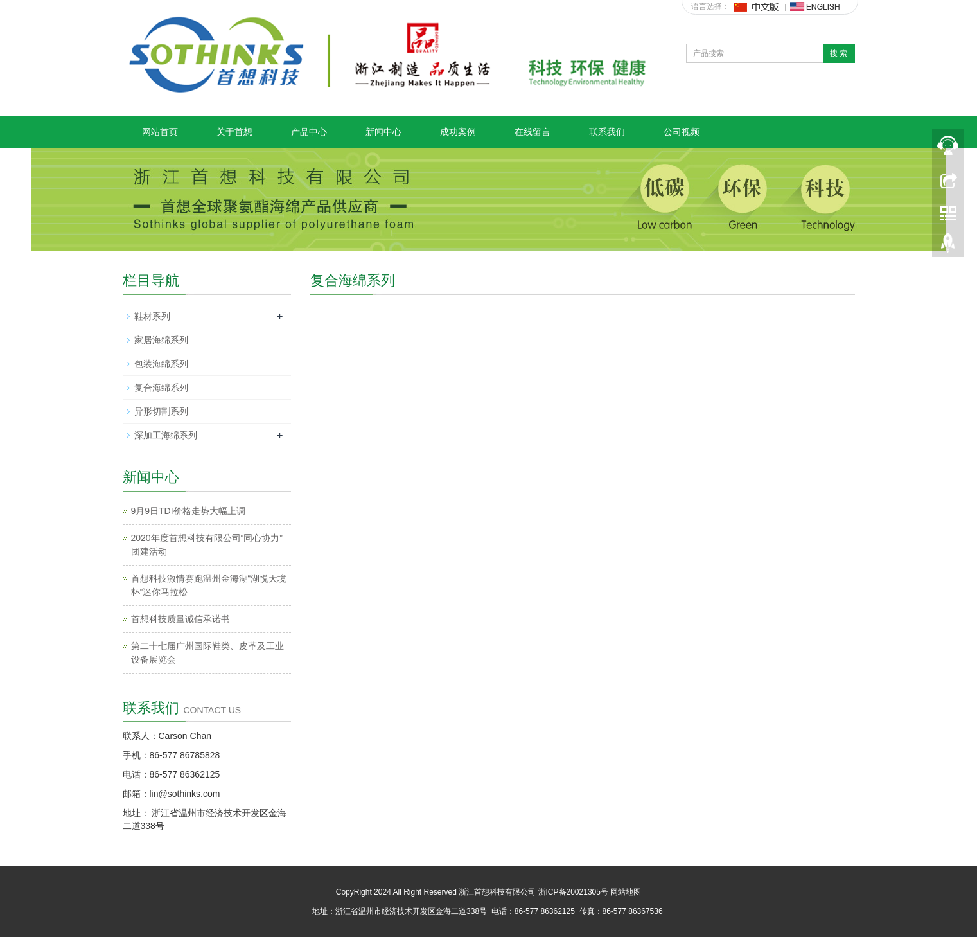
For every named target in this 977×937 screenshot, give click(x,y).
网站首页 (160, 132)
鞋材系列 (152, 316)
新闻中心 (383, 132)
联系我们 (607, 132)
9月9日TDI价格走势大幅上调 (188, 511)
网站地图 (625, 892)
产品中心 (309, 132)
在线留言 (532, 132)
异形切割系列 (161, 411)
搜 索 (838, 53)
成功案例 (458, 132)
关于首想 (234, 132)
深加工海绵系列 (165, 435)
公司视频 (682, 132)
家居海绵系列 (161, 340)
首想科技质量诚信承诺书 (180, 619)
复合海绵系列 (161, 387)
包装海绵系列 (161, 364)
